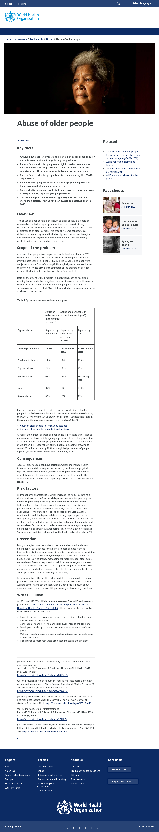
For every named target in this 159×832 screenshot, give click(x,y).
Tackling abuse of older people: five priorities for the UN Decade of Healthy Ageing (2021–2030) (53, 606)
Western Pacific (13, 788)
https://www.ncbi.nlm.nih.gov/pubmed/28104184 (42, 675)
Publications (77, 784)
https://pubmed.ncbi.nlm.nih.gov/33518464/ (68, 703)
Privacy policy (13, 826)
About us (78, 760)
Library (75, 775)
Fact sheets (36, 39)
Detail (49, 39)
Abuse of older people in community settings (43, 425)
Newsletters (119, 777)
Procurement (78, 780)
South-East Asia (13, 784)
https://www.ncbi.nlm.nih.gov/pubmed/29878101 (42, 690)
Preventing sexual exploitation (47, 786)
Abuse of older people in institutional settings (44, 429)
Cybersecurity (45, 767)
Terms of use (45, 791)
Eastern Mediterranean (17, 775)
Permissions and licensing (52, 780)
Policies (43, 760)
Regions (22, 3)
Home (8, 39)
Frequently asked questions (85, 771)
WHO (151, 826)
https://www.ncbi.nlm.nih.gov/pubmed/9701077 (42, 719)
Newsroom (21, 39)
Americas (10, 771)
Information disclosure (50, 775)
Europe (9, 780)
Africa (8, 767)
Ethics (41, 771)
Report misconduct (123, 788)
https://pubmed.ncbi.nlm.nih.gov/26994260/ (45, 731)
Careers (75, 767)
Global (8, 3)
